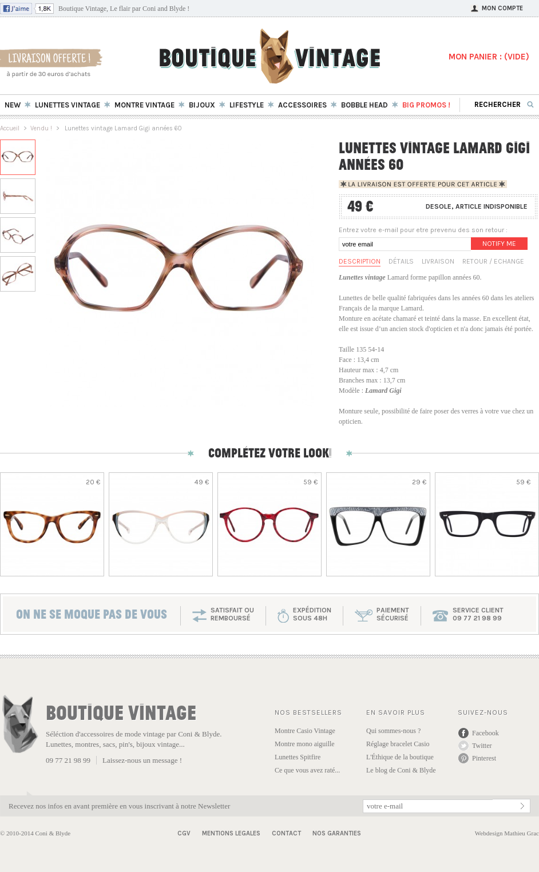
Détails (401, 261)
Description (360, 261)
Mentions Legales (231, 833)
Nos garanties (336, 833)
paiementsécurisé (392, 614)
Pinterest (484, 758)
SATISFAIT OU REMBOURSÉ (232, 614)
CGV (184, 833)
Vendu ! (41, 128)
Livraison (438, 261)
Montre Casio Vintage (305, 731)
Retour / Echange (493, 261)
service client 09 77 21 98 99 (478, 614)
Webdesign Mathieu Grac (507, 833)
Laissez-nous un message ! (142, 760)
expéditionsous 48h (312, 614)
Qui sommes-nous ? (393, 731)
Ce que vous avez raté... (307, 770)
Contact (286, 833)
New (13, 105)
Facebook (485, 733)
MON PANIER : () (489, 56)
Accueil (9, 128)
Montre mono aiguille (305, 744)
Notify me (499, 244)
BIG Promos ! (426, 105)
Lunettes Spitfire (297, 757)
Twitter (482, 746)
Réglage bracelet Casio (398, 744)
